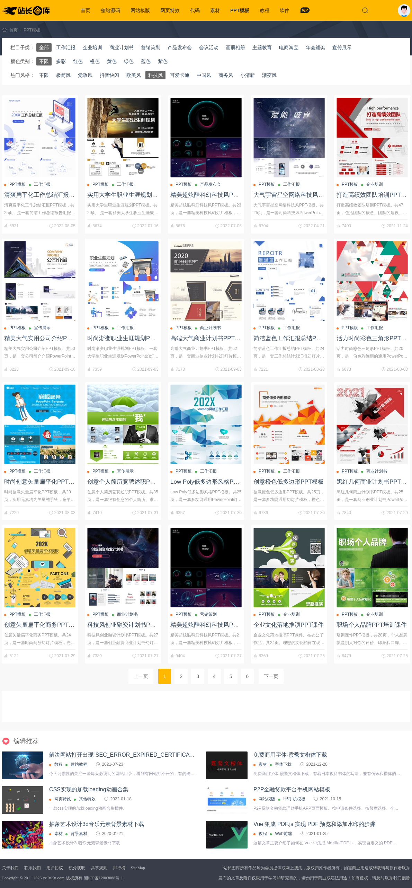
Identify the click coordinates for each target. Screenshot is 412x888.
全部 (44, 47)
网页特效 (170, 10)
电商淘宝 (288, 47)
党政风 (85, 75)
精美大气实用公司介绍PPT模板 (45, 338)
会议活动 (208, 47)
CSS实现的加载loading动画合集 (88, 789)
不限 (44, 61)
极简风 (63, 75)
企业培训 (92, 47)
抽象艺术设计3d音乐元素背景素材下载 (96, 824)
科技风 (155, 75)
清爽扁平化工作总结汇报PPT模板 (48, 195)
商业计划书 (121, 47)
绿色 (129, 61)
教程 (264, 10)
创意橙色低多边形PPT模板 (288, 481)
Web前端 (283, 833)
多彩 (61, 61)
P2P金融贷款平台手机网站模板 (291, 789)
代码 (195, 10)
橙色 (95, 61)
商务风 (225, 75)
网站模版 (140, 10)
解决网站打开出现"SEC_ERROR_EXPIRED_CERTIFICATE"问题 (129, 755)
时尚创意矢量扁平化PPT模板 (42, 481)
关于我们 (10, 867)
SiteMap (138, 867)
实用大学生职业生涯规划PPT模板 (131, 195)
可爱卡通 (179, 75)
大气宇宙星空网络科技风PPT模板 (297, 195)
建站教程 (79, 764)
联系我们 (32, 867)
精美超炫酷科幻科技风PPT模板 (211, 195)
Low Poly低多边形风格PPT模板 (211, 481)
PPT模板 (239, 10)
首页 (85, 10)
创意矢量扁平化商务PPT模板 (42, 625)
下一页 (271, 676)
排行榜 (119, 867)
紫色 (163, 61)
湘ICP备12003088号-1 (103, 878)
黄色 (112, 61)
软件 (284, 10)
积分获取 (77, 867)
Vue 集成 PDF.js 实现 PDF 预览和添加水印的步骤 (314, 824)
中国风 (204, 75)
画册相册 (235, 47)
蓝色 (146, 61)
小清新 (247, 75)
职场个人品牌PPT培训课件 (372, 625)
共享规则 (99, 867)
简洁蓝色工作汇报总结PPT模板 (294, 338)
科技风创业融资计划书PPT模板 (128, 625)
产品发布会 (180, 47)
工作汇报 (65, 47)
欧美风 (133, 75)
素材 (215, 10)
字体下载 (283, 764)
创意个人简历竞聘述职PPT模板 (128, 481)
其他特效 (87, 799)
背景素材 (79, 833)
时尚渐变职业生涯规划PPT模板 (128, 338)
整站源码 (110, 10)
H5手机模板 (294, 799)
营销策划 (150, 47)
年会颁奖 (315, 47)
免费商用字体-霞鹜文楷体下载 (290, 755)
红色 (78, 61)
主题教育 (262, 47)
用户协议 (54, 867)
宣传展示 (342, 47)
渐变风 (269, 75)
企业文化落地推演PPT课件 (288, 625)
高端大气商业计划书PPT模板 (208, 338)
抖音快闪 (109, 75)
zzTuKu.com (53, 878)
